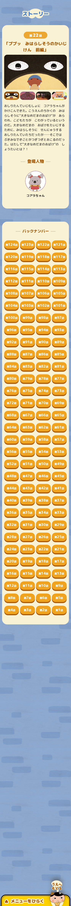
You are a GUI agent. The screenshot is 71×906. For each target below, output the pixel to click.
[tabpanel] (35, 72)
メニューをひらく (24, 901)
